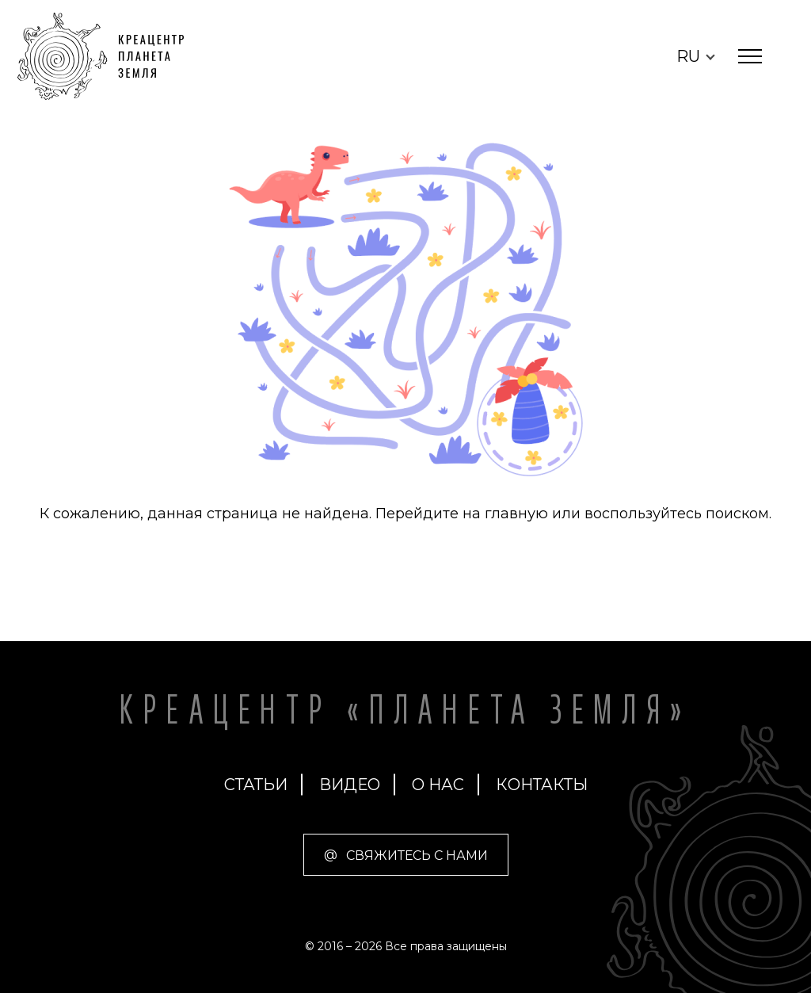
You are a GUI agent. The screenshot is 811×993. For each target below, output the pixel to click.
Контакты (542, 784)
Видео (349, 784)
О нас (438, 784)
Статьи (255, 784)
